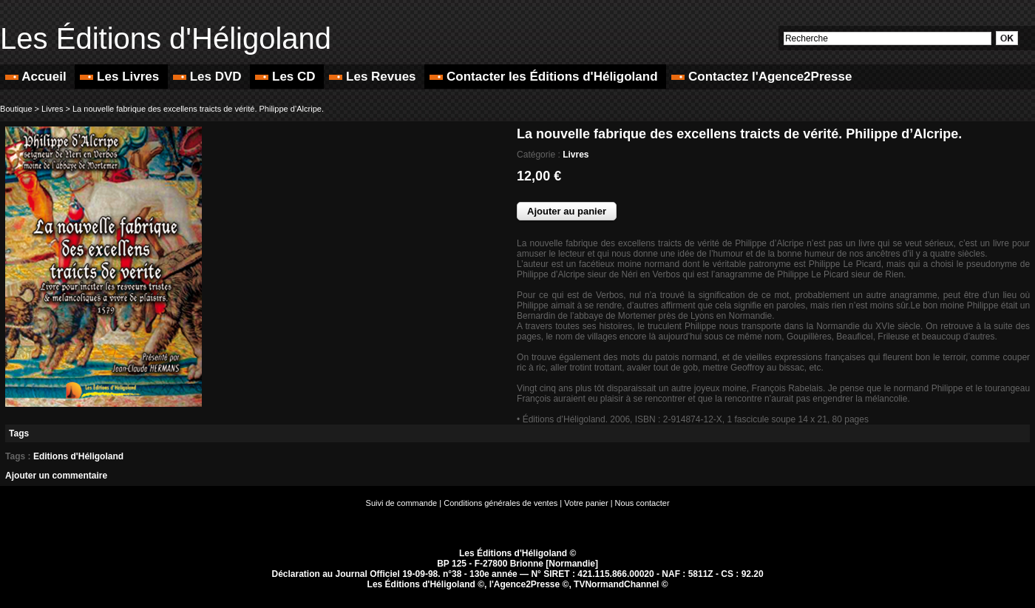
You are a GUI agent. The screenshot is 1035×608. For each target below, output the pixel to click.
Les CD (287, 77)
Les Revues (374, 77)
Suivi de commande (402, 503)
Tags (19, 433)
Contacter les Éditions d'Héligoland (545, 77)
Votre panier (586, 503)
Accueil (37, 77)
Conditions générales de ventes (500, 503)
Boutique (16, 108)
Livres (52, 108)
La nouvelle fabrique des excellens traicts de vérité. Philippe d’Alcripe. (198, 108)
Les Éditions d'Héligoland (165, 38)
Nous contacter (642, 503)
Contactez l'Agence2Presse (761, 77)
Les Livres (121, 77)
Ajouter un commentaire (56, 475)
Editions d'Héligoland (78, 456)
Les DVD (209, 77)
